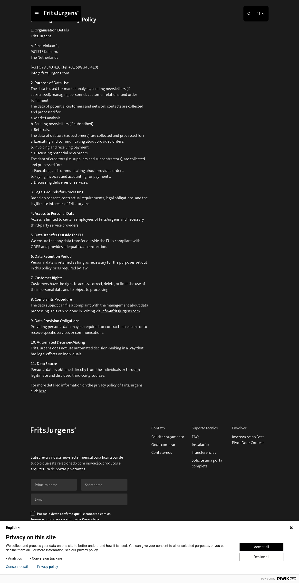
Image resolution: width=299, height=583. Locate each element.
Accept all (261, 547)
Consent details (17, 567)
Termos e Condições (45, 519)
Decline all (261, 557)
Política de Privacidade (82, 519)
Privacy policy (47, 567)
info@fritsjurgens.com (50, 73)
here (42, 391)
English (13, 528)
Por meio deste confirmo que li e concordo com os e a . (71, 517)
